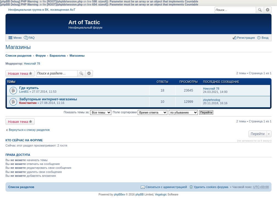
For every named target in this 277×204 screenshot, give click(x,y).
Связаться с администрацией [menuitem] (166, 187)
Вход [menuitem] (265, 37)
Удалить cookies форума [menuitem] (211, 187)
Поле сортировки (140, 112)
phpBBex (119, 194)
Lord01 (24, 91)
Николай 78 (32, 63)
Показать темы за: (88, 112)
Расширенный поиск (268, 10)
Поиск (260, 10)
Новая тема (18, 73)
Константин (28, 102)
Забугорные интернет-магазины (48, 99)
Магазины (18, 47)
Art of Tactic (84, 22)
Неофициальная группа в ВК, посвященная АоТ (41, 9)
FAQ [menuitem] (32, 37)
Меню (17, 37)
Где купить (29, 88)
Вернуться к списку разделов (29, 129)
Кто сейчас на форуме (24, 140)
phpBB (139, 194)
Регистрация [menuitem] (246, 37)
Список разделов (21, 187)
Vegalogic (161, 194)
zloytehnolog (211, 99)
